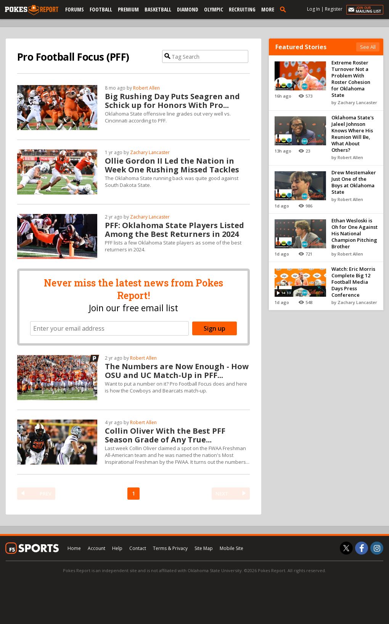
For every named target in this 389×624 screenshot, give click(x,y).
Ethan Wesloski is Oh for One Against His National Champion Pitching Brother (354, 233)
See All (368, 46)
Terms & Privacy (170, 548)
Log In (313, 9)
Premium (128, 9)
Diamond (187, 9)
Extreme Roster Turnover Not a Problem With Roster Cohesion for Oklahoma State (350, 78)
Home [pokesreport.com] (74, 548)
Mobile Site (231, 548)
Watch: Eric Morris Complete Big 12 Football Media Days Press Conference (353, 281)
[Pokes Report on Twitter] (346, 548)
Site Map (203, 548)
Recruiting (242, 9)
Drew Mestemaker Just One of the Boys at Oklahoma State (353, 182)
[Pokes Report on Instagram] (376, 548)
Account (96, 548)
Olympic (213, 9)
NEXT (221, 493)
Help (117, 548)
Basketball (158, 9)
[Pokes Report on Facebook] (361, 548)
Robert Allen (146, 88)
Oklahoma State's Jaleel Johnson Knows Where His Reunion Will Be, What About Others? (352, 133)
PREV (45, 493)
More (267, 9)
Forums (74, 9)
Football (101, 9)
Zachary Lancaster (150, 152)
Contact (137, 548)
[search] (284, 9)
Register (333, 9)
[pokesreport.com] (31, 10)
